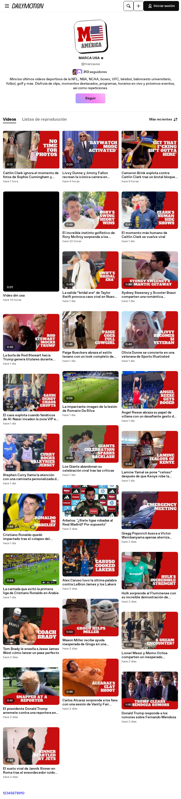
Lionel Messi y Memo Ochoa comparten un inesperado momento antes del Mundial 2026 (149, 655)
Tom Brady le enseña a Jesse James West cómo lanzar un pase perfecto (31, 651)
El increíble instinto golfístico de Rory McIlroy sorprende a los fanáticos (88, 235)
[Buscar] (129, 6)
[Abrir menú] (7, 6)
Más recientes (163, 119)
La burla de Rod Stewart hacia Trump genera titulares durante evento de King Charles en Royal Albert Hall (29, 357)
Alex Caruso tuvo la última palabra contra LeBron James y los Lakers (89, 582)
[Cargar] (138, 6)
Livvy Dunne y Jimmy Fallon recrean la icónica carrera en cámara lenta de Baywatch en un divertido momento (88, 175)
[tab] (9, 119)
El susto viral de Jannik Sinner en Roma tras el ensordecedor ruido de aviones (29, 771)
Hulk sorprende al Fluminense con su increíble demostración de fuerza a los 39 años (149, 595)
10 (22, 793)
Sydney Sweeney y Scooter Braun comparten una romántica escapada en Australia (149, 295)
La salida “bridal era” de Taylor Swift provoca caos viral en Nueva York (89, 295)
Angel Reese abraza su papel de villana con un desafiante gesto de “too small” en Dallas (149, 415)
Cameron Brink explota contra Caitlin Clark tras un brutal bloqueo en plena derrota (149, 175)
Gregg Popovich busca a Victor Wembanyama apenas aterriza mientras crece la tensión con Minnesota (146, 535)
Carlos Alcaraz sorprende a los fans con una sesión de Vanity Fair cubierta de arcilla (90, 702)
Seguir (90, 98)
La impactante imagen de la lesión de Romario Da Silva (89, 409)
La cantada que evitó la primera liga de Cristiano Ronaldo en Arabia (30, 591)
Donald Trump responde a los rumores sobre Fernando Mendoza (149, 715)
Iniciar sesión (161, 5)
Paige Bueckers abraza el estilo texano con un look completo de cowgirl (88, 355)
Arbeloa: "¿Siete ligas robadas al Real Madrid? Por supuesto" (87, 523)
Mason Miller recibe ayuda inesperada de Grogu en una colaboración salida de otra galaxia (89, 642)
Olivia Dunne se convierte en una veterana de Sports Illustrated (148, 355)
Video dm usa (14, 296)
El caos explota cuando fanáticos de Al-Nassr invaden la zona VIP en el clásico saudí (30, 417)
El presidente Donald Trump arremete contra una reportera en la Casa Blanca (29, 711)
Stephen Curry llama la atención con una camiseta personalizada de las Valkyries (30, 477)
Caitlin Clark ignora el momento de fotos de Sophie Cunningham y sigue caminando (31, 175)
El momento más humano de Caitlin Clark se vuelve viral (144, 235)
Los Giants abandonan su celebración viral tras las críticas (88, 469)
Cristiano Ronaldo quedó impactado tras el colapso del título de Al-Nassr (26, 537)
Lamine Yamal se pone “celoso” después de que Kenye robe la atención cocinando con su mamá (148, 474)
